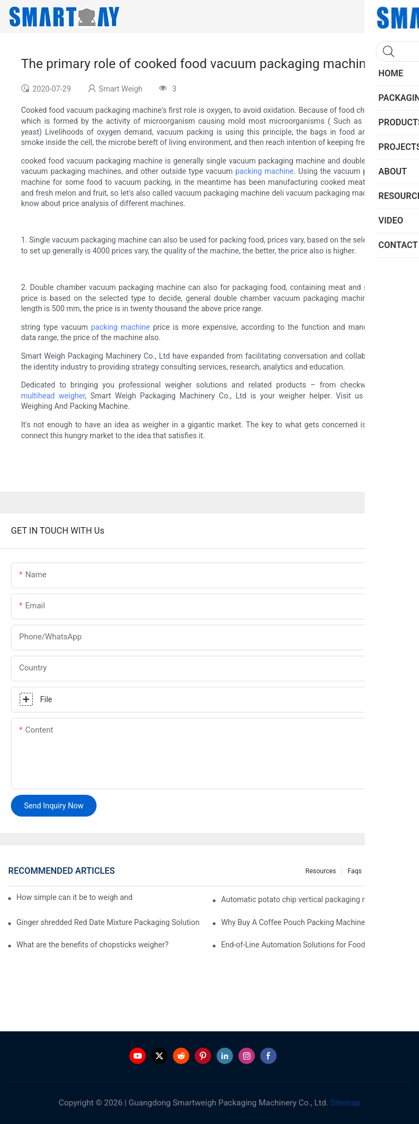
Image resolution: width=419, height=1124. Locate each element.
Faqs (355, 871)
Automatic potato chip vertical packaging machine (306, 899)
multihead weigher (53, 395)
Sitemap (344, 1103)
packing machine (264, 171)
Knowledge (389, 871)
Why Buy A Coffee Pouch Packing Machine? (295, 922)
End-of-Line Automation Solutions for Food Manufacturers (316, 944)
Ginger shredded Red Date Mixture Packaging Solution (108, 922)
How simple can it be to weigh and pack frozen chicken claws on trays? (74, 897)
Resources (321, 871)
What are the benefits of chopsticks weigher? (92, 944)
